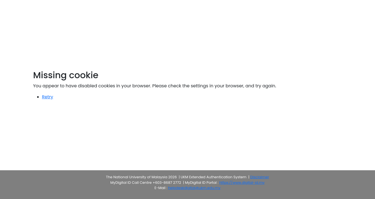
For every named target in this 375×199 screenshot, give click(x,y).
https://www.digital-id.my (242, 182)
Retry (47, 97)
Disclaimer (259, 177)
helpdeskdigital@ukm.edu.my (194, 187)
